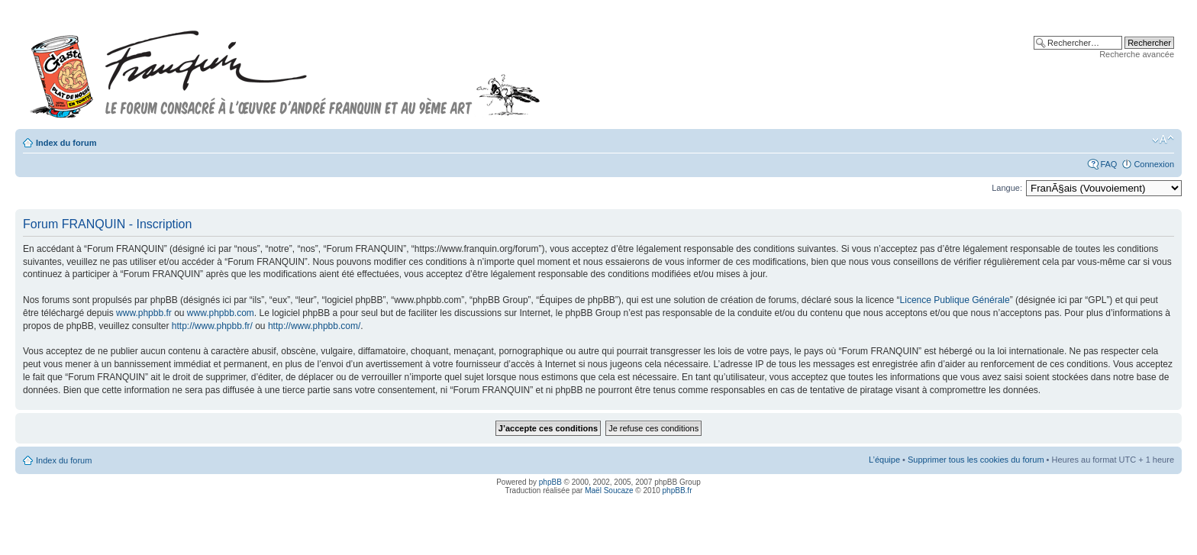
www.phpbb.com (220, 313)
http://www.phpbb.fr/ (212, 326)
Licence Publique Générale (955, 300)
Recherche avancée (1136, 54)
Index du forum (66, 142)
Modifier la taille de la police (1163, 140)
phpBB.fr (677, 490)
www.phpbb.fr (144, 313)
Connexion (1154, 164)
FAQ (1108, 164)
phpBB (550, 482)
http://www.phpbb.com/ (314, 326)
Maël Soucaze (609, 490)
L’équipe (884, 459)
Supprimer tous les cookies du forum (976, 459)
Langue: (1007, 187)
